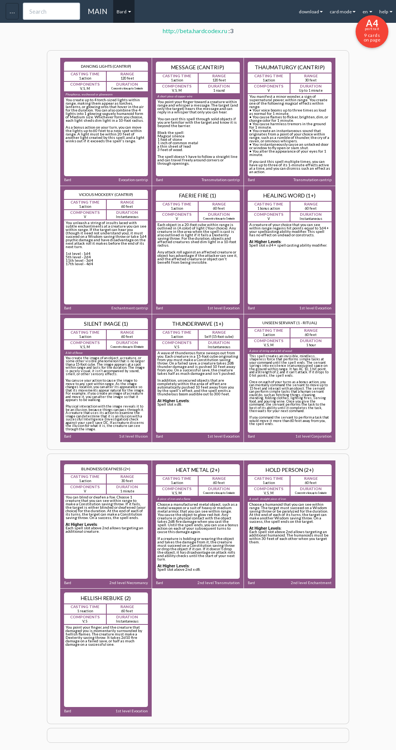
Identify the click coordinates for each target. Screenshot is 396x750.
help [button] (386, 11)
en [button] (367, 11)
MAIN (97, 11)
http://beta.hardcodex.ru (195, 30)
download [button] (311, 11)
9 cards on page (372, 30)
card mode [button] (343, 11)
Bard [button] (124, 11)
